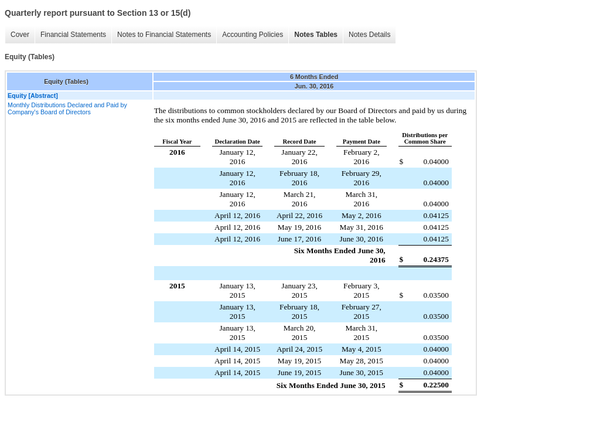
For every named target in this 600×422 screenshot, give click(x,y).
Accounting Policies (252, 34)
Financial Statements (73, 34)
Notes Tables (316, 34)
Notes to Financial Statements (164, 34)
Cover (20, 34)
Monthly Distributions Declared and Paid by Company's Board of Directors (67, 108)
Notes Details (369, 34)
